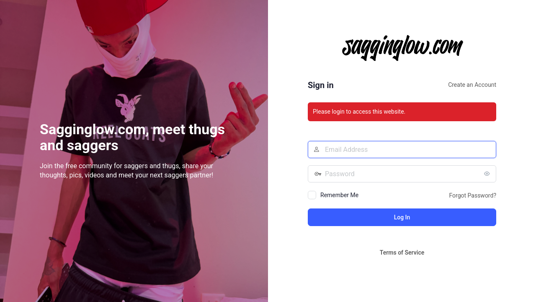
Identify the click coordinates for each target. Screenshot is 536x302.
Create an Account (472, 84)
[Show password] (487, 173)
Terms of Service (402, 252)
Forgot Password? (472, 195)
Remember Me (339, 195)
